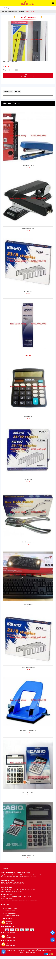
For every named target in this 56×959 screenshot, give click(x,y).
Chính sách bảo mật (10, 910)
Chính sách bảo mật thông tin (12, 915)
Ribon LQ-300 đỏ (30, 11)
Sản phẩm (10, 11)
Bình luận (17, 91)
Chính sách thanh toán (11, 913)
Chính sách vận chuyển (11, 908)
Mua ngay (28, 75)
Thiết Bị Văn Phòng (19, 11)
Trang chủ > (4, 11)
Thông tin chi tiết (8, 91)
